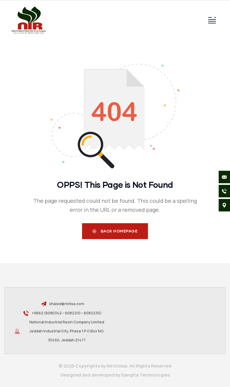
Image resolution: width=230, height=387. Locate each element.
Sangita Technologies (145, 375)
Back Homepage (115, 231)
